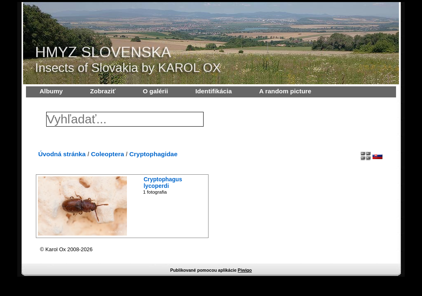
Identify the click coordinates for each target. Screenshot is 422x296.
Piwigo (245, 270)
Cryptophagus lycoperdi (162, 182)
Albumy (51, 91)
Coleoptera (107, 153)
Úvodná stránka (62, 153)
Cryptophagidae (153, 153)
